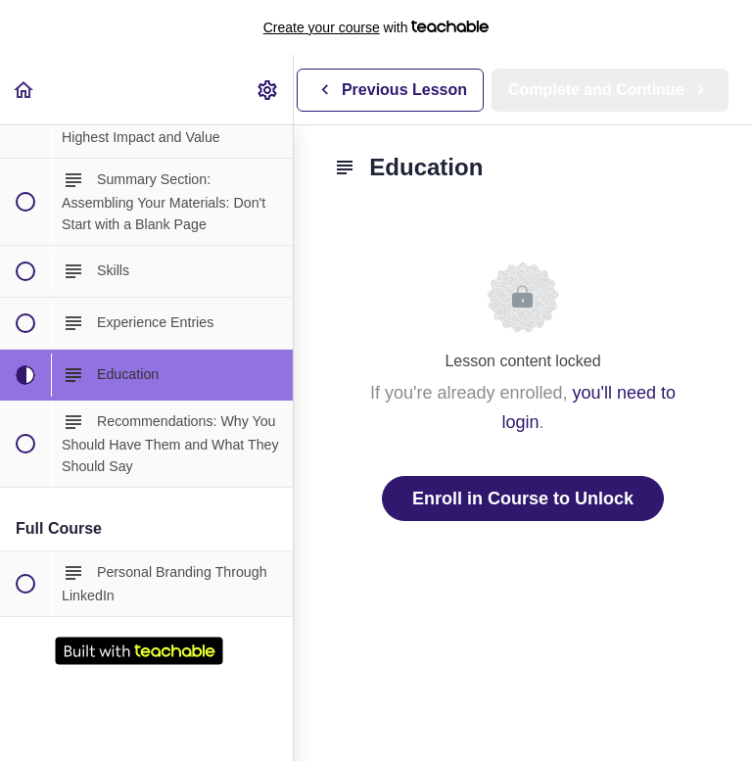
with (376, 27)
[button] (24, 89)
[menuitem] (268, 89)
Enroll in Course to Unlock (523, 498)
